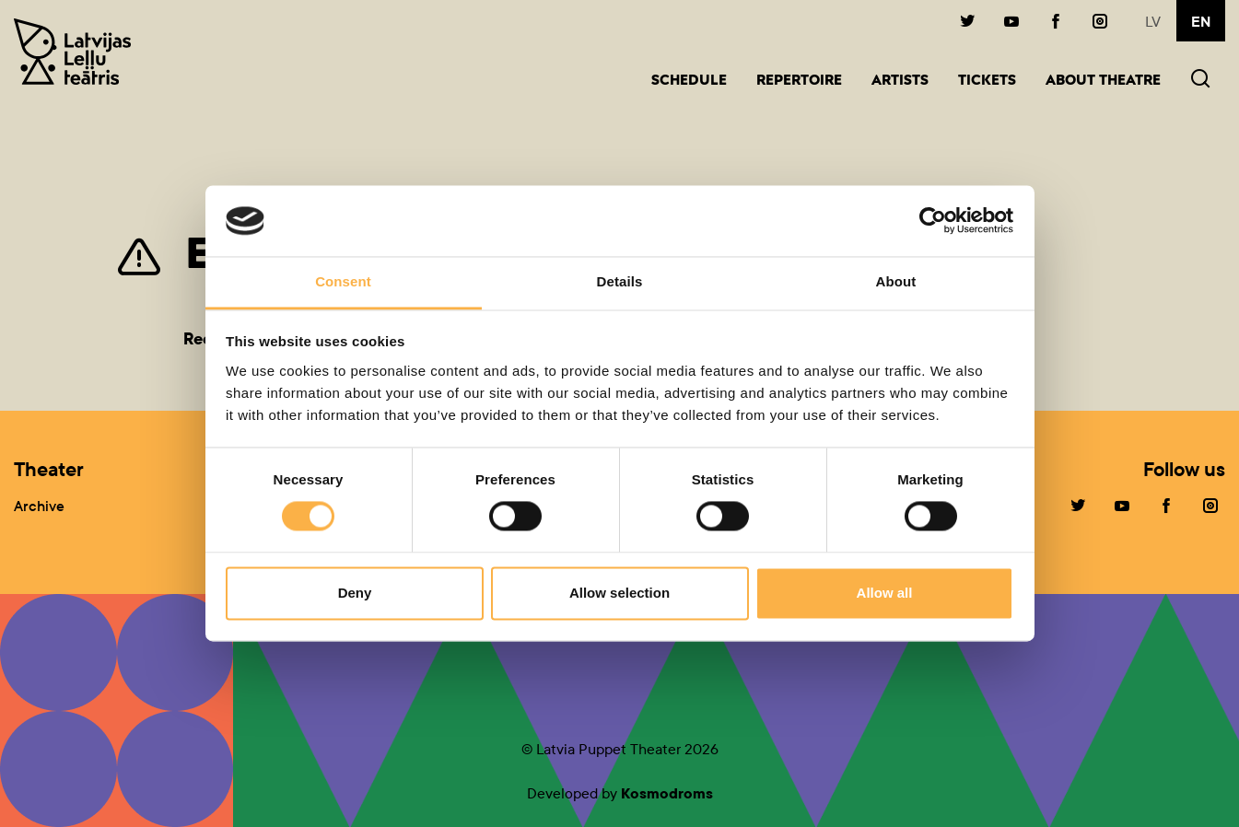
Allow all (885, 592)
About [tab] (896, 281)
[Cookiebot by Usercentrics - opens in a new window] (932, 221)
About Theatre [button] (1103, 81)
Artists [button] (900, 81)
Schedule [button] (689, 81)
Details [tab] (620, 281)
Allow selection (619, 592)
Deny (355, 592)
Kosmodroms (667, 793)
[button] (1200, 80)
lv (1153, 21)
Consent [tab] (343, 281)
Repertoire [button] (799, 81)
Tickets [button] (987, 81)
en (1200, 22)
